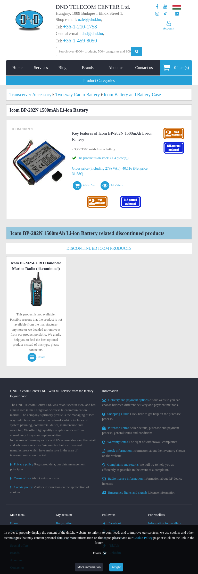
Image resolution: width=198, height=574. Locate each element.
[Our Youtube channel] (165, 7)
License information (138, 492)
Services (41, 67)
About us (115, 67)
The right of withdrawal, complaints (139, 442)
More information (89, 567)
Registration (64, 523)
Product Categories (99, 80)
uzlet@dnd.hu (89, 19)
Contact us (144, 67)
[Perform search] (136, 51)
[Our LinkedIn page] (177, 14)
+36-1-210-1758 (80, 26)
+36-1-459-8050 (80, 40)
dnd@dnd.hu (92, 33)
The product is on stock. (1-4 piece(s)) (102, 158)
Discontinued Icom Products (99, 248)
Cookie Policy (143, 538)
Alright (116, 567)
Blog (63, 67)
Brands (88, 67)
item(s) (176, 67)
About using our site (34, 478)
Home (17, 67)
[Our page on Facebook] (157, 7)
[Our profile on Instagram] (157, 14)
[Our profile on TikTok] (165, 14)
